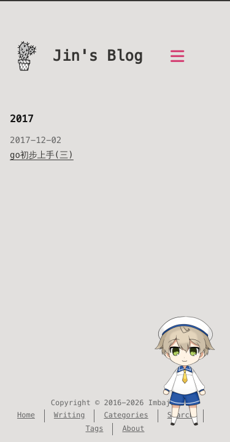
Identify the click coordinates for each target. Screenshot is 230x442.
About (133, 428)
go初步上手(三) (42, 154)
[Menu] (177, 63)
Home (26, 415)
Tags (94, 428)
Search (180, 415)
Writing (69, 415)
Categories (126, 415)
